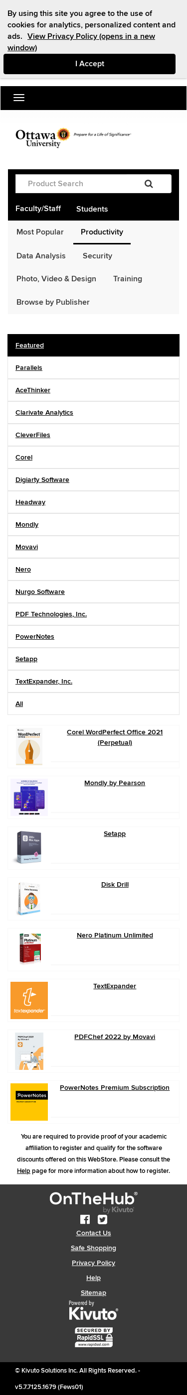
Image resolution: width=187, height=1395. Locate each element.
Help (23, 1171)
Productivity (102, 232)
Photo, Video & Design (56, 279)
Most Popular (40, 232)
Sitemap (93, 1292)
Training (127, 279)
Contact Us (93, 1233)
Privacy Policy (93, 1263)
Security (97, 256)
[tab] (93, 345)
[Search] (149, 183)
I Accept (125, 63)
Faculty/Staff (38, 209)
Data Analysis (41, 256)
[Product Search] (71, 183)
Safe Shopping (93, 1248)
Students (92, 209)
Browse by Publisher (53, 302)
